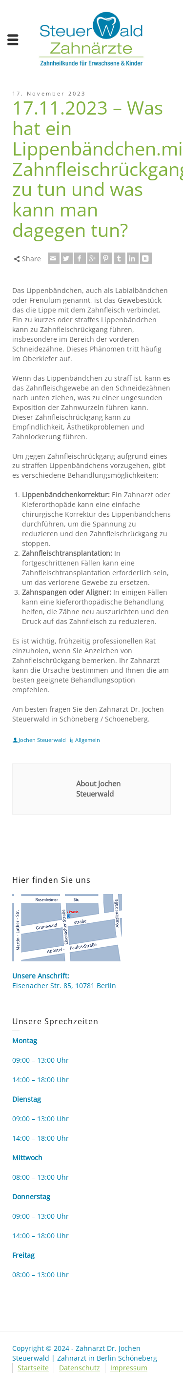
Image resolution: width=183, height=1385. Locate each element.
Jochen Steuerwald (42, 739)
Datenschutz (79, 1367)
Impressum (128, 1367)
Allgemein (87, 739)
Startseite (33, 1367)
